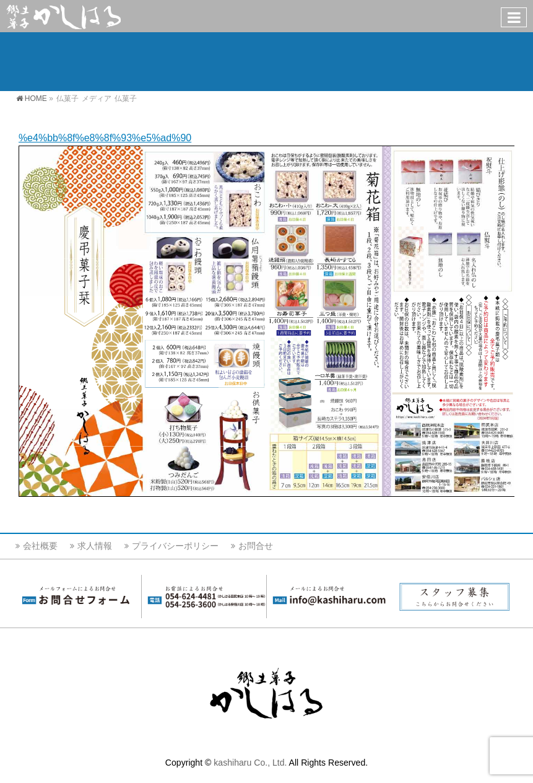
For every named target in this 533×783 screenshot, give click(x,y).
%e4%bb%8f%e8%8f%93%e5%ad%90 (105, 138)
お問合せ (255, 546)
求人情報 (94, 546)
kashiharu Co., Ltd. (250, 763)
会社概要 (40, 546)
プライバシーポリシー (175, 546)
